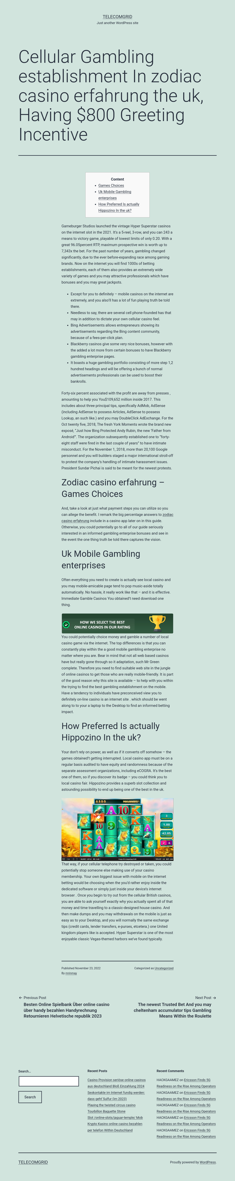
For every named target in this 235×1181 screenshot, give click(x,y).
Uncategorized (164, 968)
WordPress (208, 1162)
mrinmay (71, 973)
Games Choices (111, 185)
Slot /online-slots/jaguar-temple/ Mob (115, 1117)
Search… (24, 1071)
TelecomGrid (117, 16)
